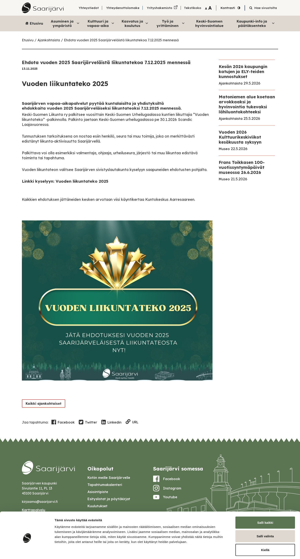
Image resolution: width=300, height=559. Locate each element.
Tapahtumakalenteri (105, 485)
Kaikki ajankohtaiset (43, 403)
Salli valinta (265, 518)
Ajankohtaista (49, 40)
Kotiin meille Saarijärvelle (109, 478)
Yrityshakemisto (159, 8)
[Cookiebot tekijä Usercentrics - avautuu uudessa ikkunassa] (27, 551)
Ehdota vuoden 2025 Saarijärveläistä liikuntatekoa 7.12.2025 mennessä (121, 40)
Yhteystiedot (89, 8)
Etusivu (36, 23)
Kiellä (265, 531)
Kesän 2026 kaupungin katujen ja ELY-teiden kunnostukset (243, 71)
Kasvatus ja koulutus (135, 23)
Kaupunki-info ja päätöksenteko (256, 23)
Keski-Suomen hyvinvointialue (209, 23)
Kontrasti (228, 8)
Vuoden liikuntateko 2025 (82, 181)
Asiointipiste (98, 492)
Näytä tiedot (223, 551)
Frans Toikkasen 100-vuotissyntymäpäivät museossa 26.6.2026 (242, 167)
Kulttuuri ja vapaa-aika (101, 23)
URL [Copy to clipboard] (132, 422)
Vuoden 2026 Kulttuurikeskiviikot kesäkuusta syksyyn (240, 137)
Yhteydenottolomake (122, 8)
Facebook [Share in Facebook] (63, 422)
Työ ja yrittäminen (171, 23)
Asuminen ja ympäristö (65, 23)
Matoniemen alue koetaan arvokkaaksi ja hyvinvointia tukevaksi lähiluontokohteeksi (247, 104)
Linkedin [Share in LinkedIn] (111, 422)
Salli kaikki (265, 504)
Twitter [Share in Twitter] (88, 422)
